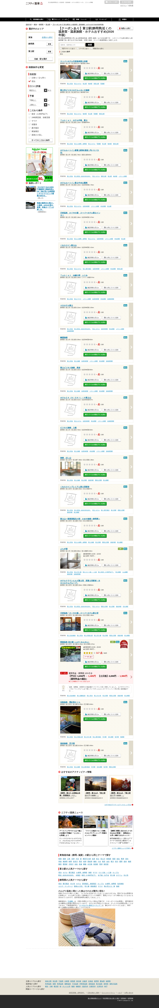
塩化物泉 (120, 884)
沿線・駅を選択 (40, 59)
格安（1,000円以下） (89, 875)
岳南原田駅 (110, 299)
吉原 (93, 859)
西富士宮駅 (98, 480)
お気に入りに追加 (112, 73)
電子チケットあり (68, 48)
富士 (97, 859)
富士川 (102, 859)
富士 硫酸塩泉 (81, 695)
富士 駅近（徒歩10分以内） (82, 176)
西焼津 (90, 861)
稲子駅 (117, 737)
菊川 (112, 861)
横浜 (46, 986)
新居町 (95, 864)
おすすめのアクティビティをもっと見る (118, 805)
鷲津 (101, 864)
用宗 (80, 861)
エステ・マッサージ (65, 886)
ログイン (123, 5)
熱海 (60, 859)
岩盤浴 (34, 124)
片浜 (77, 859)
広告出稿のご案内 (93, 993)
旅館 (90, 872)
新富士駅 (96, 83)
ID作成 (130, 5)
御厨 (129, 861)
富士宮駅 (84, 480)
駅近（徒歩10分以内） (66, 875)
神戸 (105, 986)
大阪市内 (85, 986)
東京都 (78, 981)
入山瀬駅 (125, 572)
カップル (116, 872)
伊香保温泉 (83, 984)
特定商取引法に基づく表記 (111, 998)
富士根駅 (106, 480)
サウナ (95, 872)
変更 (49, 44)
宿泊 (60, 872)
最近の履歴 (126, 2)
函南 (64, 859)
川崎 (51, 986)
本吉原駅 (103, 206)
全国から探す (47, 37)
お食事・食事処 (81, 872)
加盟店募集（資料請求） (77, 993)
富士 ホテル (77, 83)
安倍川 (75, 861)
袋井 (125, 861)
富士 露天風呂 (87, 269)
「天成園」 (70, 901)
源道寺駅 (91, 480)
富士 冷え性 (97, 695)
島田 (103, 861)
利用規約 (123, 998)
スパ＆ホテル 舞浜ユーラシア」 (90, 905)
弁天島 (90, 864)
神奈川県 (48, 981)
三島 (68, 859)
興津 (122, 859)
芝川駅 (105, 737)
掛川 (116, 861)
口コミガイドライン (108, 993)
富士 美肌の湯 (88, 635)
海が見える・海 (109, 886)
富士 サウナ (77, 299)
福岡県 (108, 981)
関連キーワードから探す (35, 989)
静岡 (70, 861)
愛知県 (102, 981)
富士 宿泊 (70, 83)
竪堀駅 (102, 83)
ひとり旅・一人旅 (105, 872)
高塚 (80, 864)
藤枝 (95, 861)
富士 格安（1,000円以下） (106, 572)
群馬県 (72, 981)
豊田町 (65, 864)
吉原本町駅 (86, 206)
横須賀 (56, 986)
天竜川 (71, 864)
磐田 (60, 864)
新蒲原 (108, 859)
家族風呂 (93, 886)
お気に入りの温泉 (112, 2)
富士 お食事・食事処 (80, 144)
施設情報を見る (93, 73)
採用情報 (130, 998)
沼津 (73, 859)
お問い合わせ (128, 993)
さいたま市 (66, 986)
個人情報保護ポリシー (94, 998)
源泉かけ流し (78, 886)
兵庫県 (66, 981)
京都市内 (92, 986)
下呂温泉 (75, 984)
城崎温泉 (67, 984)
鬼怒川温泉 (113, 984)
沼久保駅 (125, 606)
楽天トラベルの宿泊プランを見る (95, 78)
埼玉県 (55, 981)
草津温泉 (48, 984)
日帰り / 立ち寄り (39, 78)
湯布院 (106, 984)
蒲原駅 (122, 737)
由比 (118, 859)
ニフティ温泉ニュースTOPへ (121, 848)
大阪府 (84, 981)
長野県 (96, 981)
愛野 (121, 861)
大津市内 (100, 986)
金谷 (108, 861)
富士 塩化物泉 (71, 635)
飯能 (73, 986)
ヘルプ (120, 993)
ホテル (65, 872)
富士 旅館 (77, 361)
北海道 (90, 981)
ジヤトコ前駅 (123, 176)
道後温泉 (92, 984)
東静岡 (65, 861)
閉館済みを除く (98, 48)
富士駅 (85, 83)
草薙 (60, 861)
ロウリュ (119, 875)
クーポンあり (84, 48)
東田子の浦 (87, 859)
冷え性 (126, 875)
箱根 (54, 984)
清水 (126, 859)
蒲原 (113, 859)
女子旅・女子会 (103, 875)
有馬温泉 (60, 984)
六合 (99, 861)
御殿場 (78, 986)
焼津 (84, 861)
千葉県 (61, 981)
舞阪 (84, 864)
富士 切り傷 (77, 572)
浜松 (76, 864)
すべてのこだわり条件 (40, 140)
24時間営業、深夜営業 (41, 117)
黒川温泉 (99, 984)
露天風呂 (72, 872)
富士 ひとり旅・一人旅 (90, 572)
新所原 (106, 864)
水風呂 (78, 875)
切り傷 (112, 875)
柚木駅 (90, 83)
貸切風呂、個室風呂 (89, 884)
